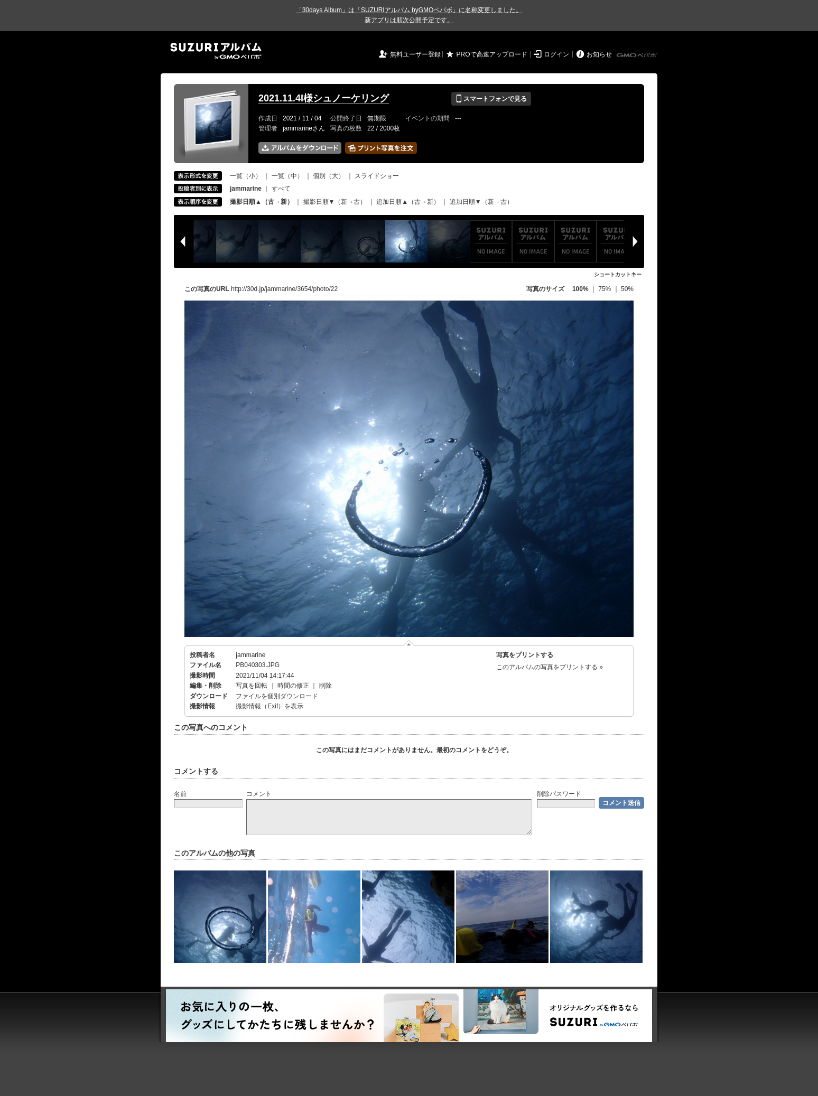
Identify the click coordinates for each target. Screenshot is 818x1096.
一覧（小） (246, 176)
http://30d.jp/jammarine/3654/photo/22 (284, 289)
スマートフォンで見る (491, 99)
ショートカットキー (618, 274)
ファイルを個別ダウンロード (277, 696)
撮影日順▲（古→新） (261, 201)
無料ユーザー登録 (415, 54)
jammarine (250, 655)
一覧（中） (287, 176)
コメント (259, 794)
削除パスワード (559, 794)
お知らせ (599, 54)
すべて (281, 188)
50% (627, 289)
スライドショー (377, 176)
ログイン (556, 54)
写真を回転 (251, 685)
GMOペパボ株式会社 (638, 55)
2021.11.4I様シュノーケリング (323, 98)
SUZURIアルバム (216, 51)
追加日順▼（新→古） (481, 201)
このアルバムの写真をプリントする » (549, 667)
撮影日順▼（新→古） (335, 201)
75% (605, 289)
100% (580, 289)
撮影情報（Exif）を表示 (269, 706)
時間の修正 (293, 685)
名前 (180, 794)
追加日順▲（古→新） (408, 201)
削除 (325, 685)
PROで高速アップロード (492, 54)
